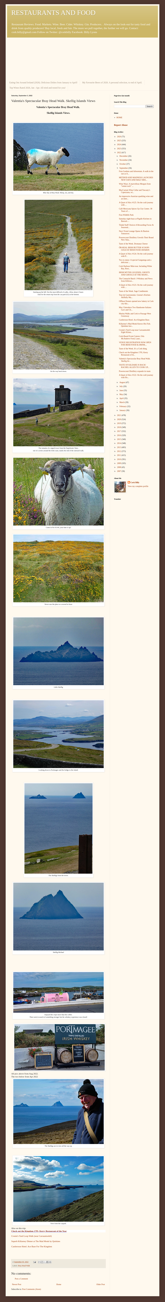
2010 (119, 459)
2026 (119, 137)
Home (58, 1284)
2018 (119, 427)
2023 (119, 149)
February (123, 406)
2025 (119, 140)
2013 (119, 447)
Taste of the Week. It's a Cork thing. (133, 349)
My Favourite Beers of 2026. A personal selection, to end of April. (112, 82)
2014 (119, 443)
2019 (119, 423)
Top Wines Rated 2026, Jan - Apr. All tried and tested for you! (37, 88)
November (123, 160)
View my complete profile (138, 486)
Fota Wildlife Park (126, 215)
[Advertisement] (82, 58)
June (121, 390)
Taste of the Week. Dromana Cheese (133, 244)
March (122, 402)
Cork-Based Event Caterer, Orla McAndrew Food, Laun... (131, 337)
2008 (119, 467)
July (121, 386)
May (121, 394)
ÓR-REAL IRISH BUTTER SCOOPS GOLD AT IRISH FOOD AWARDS (134, 249)
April (121, 398)
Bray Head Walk (24, 1266)
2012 (119, 451)
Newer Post (16, 1284)
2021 (119, 415)
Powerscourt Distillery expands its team (134, 371)
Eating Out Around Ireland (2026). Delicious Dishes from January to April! (43, 82)
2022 (119, 152)
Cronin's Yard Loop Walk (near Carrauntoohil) (31, 1236)
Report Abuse (121, 125)
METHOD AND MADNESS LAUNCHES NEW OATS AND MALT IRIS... (136, 178)
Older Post (100, 1284)
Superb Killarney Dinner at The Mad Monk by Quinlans (35, 1241)
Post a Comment (21, 1279)
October (122, 164)
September (123, 168)
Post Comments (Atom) (31, 1289)
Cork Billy (135, 482)
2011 (119, 455)
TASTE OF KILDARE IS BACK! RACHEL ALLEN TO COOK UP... (134, 366)
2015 (119, 439)
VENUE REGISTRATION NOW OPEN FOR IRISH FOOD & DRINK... (135, 343)
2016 (119, 435)
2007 (119, 471)
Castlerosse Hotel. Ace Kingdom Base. (134, 320)
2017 (119, 431)
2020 (119, 419)
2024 (119, 144)
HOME (119, 117)
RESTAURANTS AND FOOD (53, 12)
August (122, 382)
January (122, 410)
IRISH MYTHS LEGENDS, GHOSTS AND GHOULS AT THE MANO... (134, 273)
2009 (119, 463)
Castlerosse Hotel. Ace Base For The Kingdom (31, 1246)
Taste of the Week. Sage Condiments (133, 291)
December (123, 156)
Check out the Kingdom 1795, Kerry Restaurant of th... (133, 353)
